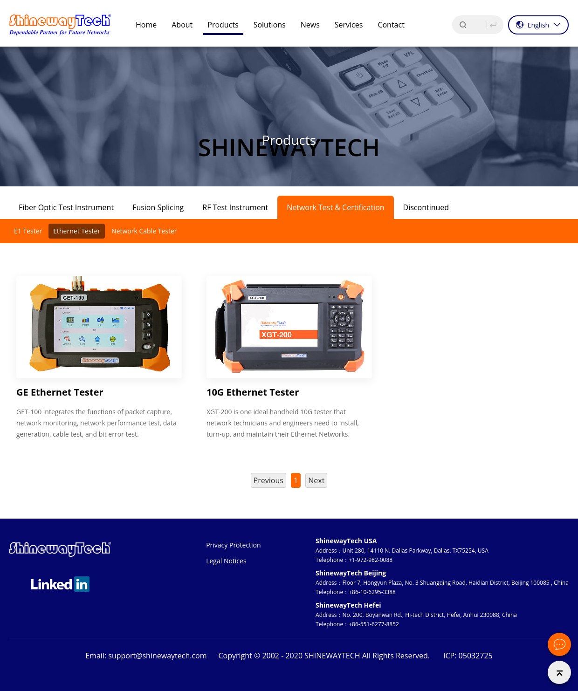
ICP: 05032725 (468, 655)
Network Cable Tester (144, 230)
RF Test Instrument (235, 207)
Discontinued (426, 207)
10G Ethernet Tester (252, 392)
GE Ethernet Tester (59, 392)
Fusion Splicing (158, 207)
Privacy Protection (233, 544)
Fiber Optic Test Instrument (66, 207)
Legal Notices (226, 560)
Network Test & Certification (335, 207)
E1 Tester (28, 230)
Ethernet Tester (76, 230)
